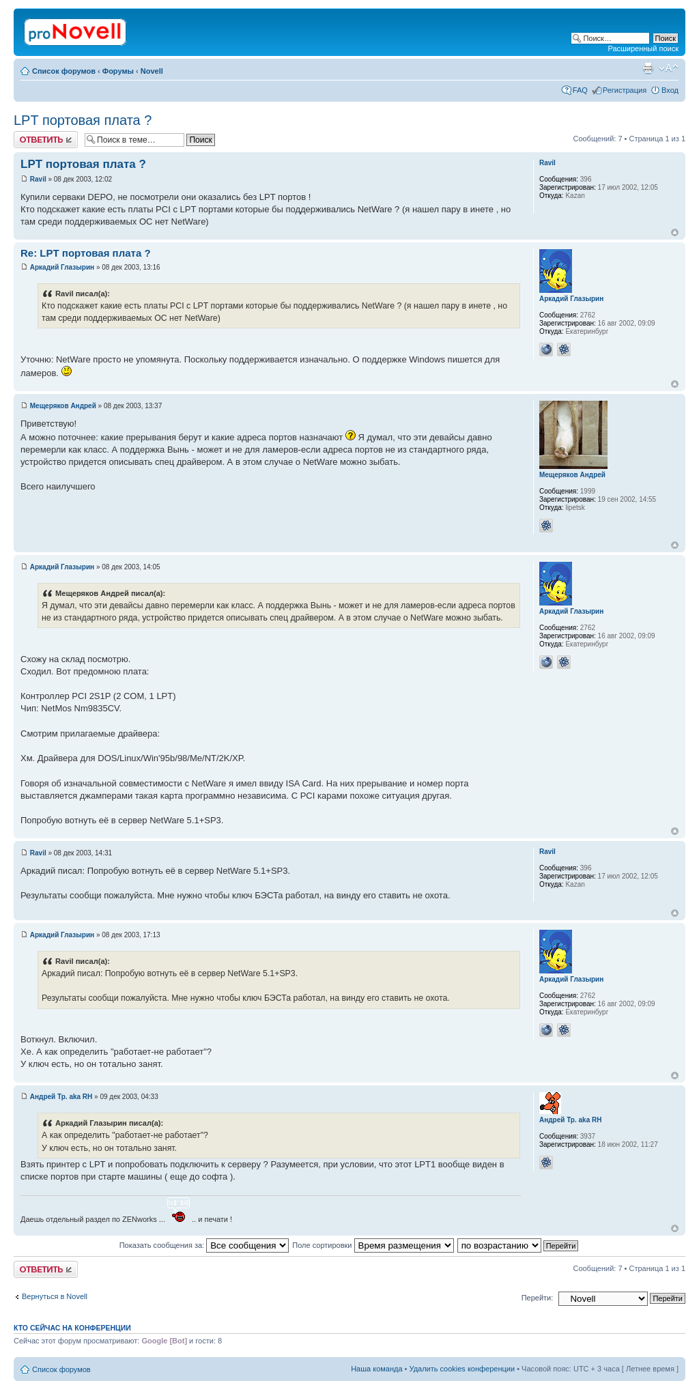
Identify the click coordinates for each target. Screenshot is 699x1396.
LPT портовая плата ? (83, 120)
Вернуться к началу (675, 232)
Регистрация (624, 90)
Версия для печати (647, 68)
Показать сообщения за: (204, 1245)
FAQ (580, 90)
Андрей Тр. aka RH (61, 1096)
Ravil (38, 179)
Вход (670, 90)
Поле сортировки (372, 1245)
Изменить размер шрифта (669, 68)
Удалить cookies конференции (462, 1369)
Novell (152, 71)
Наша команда (376, 1369)
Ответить (46, 139)
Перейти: (538, 1298)
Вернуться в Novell (54, 1296)
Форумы (118, 71)
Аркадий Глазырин (62, 267)
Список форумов (64, 71)
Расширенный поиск (643, 48)
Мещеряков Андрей (63, 406)
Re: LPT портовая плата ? (85, 253)
